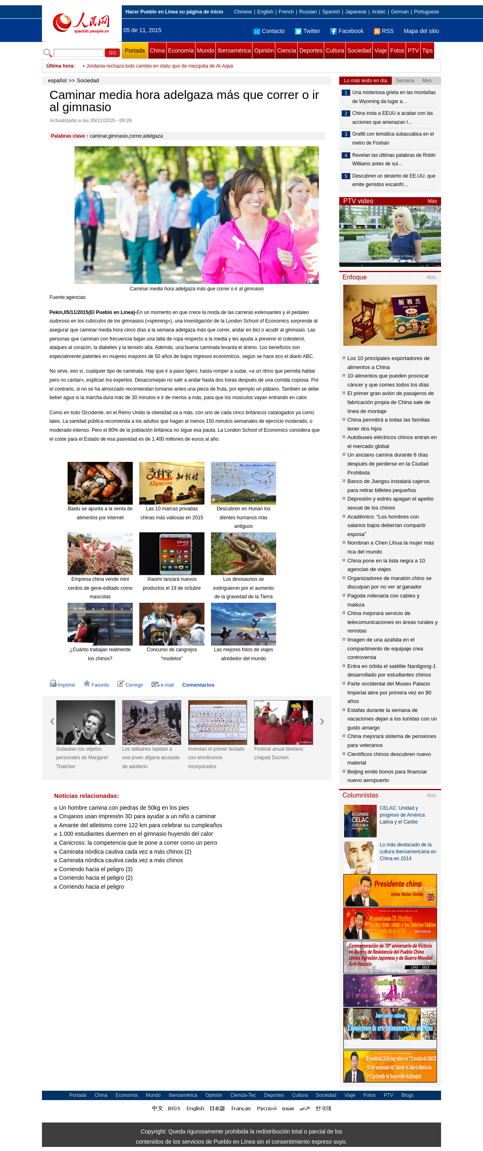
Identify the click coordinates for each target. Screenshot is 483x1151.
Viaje (380, 50)
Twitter (307, 31)
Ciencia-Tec (243, 1095)
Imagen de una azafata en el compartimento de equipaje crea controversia (385, 648)
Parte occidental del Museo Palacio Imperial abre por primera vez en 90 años (389, 692)
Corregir (130, 685)
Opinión (264, 50)
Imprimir (62, 685)
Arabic (379, 12)
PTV (413, 50)
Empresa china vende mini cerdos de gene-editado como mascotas (100, 588)
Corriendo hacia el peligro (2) (96, 877)
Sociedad (359, 50)
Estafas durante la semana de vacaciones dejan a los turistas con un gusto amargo (392, 719)
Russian (308, 12)
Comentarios (198, 685)
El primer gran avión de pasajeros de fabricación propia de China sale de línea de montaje (390, 402)
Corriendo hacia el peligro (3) (96, 869)
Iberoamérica (234, 50)
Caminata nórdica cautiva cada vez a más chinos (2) (125, 851)
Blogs (408, 1095)
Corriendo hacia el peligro (91, 886)
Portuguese (426, 12)
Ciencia (286, 50)
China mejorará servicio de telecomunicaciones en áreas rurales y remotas (392, 622)
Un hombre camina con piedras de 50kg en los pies (124, 807)
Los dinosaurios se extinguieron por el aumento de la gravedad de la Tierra (243, 588)
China (157, 50)
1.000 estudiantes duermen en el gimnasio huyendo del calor (136, 833)
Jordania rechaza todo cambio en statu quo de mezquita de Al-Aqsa (159, 71)
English (265, 12)
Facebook (346, 31)
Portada (135, 50)
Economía (181, 50)
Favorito (96, 685)
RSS (384, 31)
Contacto (269, 31)
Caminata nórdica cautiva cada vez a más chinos (121, 860)
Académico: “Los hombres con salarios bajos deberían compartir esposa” (386, 525)
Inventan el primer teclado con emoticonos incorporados (216, 757)
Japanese (356, 12)
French (286, 12)
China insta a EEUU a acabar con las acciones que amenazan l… (392, 117)
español (57, 80)
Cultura (335, 50)
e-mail (162, 685)
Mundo (206, 50)
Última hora (59, 66)
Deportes (311, 50)
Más (432, 201)
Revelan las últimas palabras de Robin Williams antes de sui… (394, 159)
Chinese (243, 12)
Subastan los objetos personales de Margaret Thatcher (82, 757)
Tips (427, 50)
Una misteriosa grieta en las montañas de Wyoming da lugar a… (394, 97)
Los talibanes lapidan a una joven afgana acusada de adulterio (151, 757)
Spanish (331, 12)
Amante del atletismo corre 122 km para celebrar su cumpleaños (140, 825)
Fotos (397, 50)
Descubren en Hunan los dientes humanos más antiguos (243, 517)
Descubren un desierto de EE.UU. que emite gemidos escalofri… (393, 180)
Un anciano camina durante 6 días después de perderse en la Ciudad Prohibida (387, 463)
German (399, 12)
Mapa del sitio (421, 31)
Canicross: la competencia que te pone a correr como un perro (138, 842)
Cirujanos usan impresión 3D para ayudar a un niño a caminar (137, 816)
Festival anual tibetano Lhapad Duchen (278, 753)
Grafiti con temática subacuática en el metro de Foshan (393, 138)
